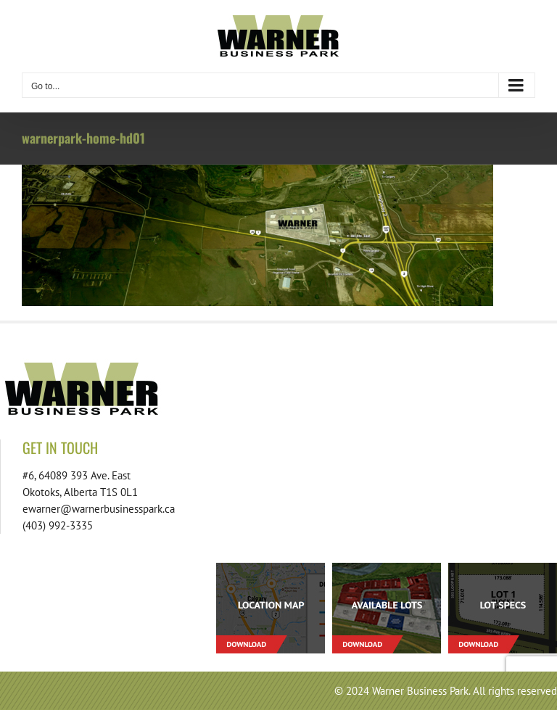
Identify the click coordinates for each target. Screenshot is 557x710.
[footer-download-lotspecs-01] (502, 568)
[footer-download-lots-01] (386, 568)
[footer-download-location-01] (270, 568)
